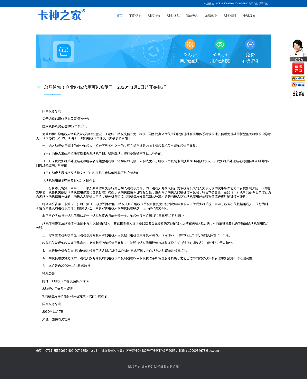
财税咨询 (154, 15)
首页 (119, 15)
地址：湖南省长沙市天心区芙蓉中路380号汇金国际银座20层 (133, 350)
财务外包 (173, 15)
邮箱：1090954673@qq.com (199, 350)
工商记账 (135, 15)
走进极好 (249, 15)
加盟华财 (211, 15)
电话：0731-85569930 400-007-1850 (62, 350)
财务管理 (230, 15)
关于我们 (253, 3)
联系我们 (263, 3)
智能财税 (192, 15)
